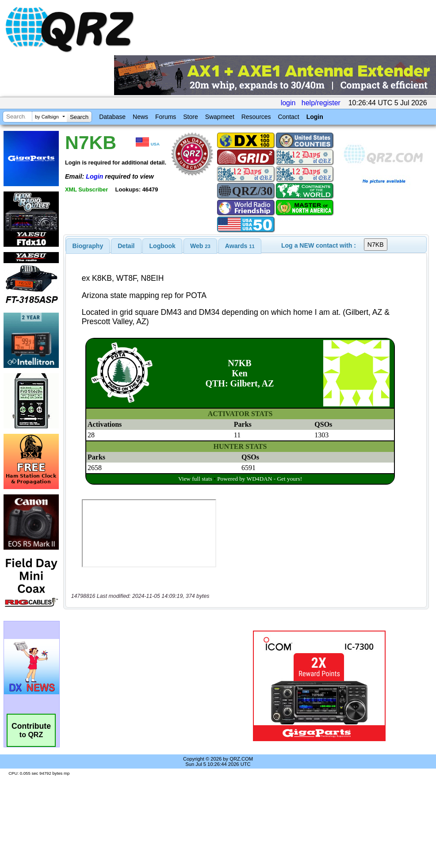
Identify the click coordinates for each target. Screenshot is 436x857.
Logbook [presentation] (162, 245)
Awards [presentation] (240, 245)
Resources (256, 116)
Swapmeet (219, 116)
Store (190, 116)
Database (112, 116)
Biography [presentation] (88, 245)
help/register (321, 103)
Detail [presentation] (126, 245)
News (140, 116)
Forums (165, 116)
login (288, 103)
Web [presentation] (200, 245)
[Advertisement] (143, 686)
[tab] (88, 245)
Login (314, 116)
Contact (288, 116)
